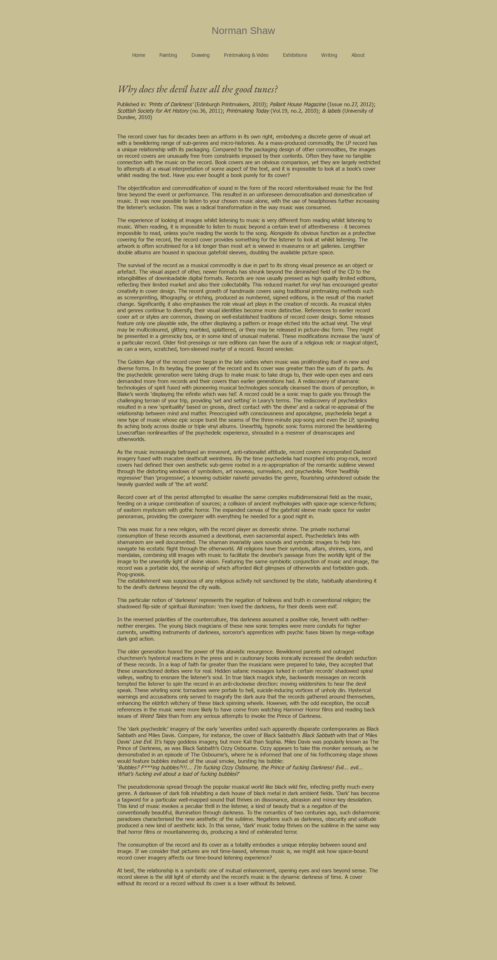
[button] (168, 55)
